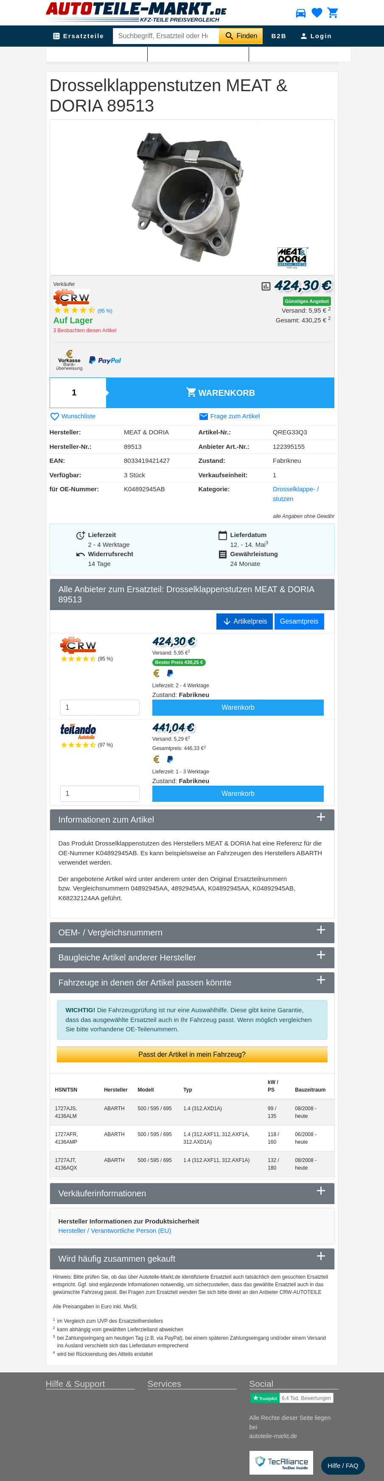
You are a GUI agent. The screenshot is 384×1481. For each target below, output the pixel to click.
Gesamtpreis (299, 621)
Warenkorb (220, 392)
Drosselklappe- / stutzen (162, 56)
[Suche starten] (241, 36)
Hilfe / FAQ (343, 1465)
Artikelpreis (244, 621)
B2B (278, 35)
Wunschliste (73, 416)
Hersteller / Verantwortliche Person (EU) (115, 1230)
